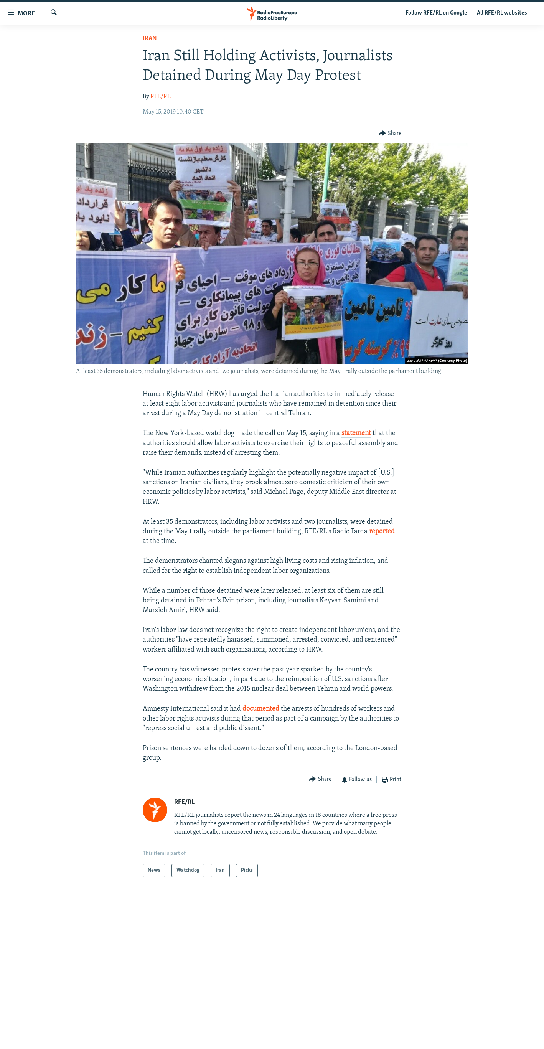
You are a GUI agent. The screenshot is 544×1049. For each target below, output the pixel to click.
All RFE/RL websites (502, 13)
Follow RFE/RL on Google (436, 13)
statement (356, 433)
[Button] (390, 133)
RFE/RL (160, 97)
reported (382, 531)
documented (260, 709)
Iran (150, 38)
